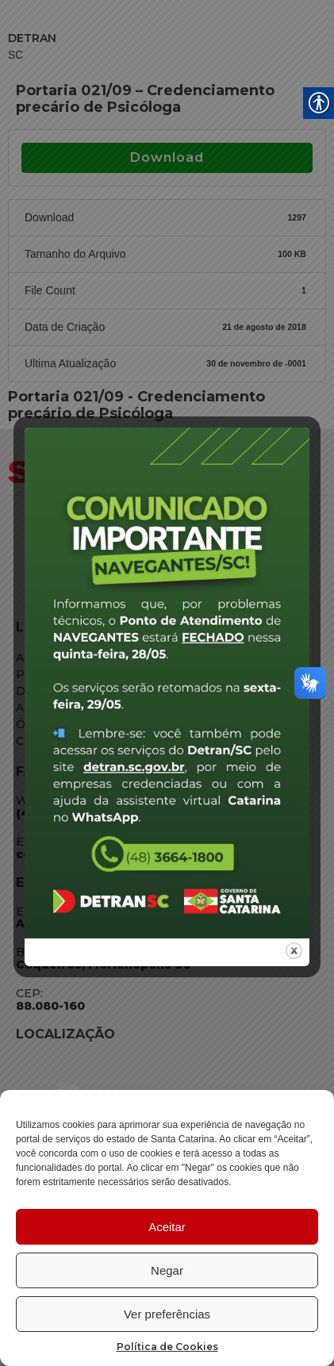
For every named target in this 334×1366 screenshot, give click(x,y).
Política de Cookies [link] (167, 1347)
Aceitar (167, 1227)
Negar (167, 1270)
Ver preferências (167, 1314)
